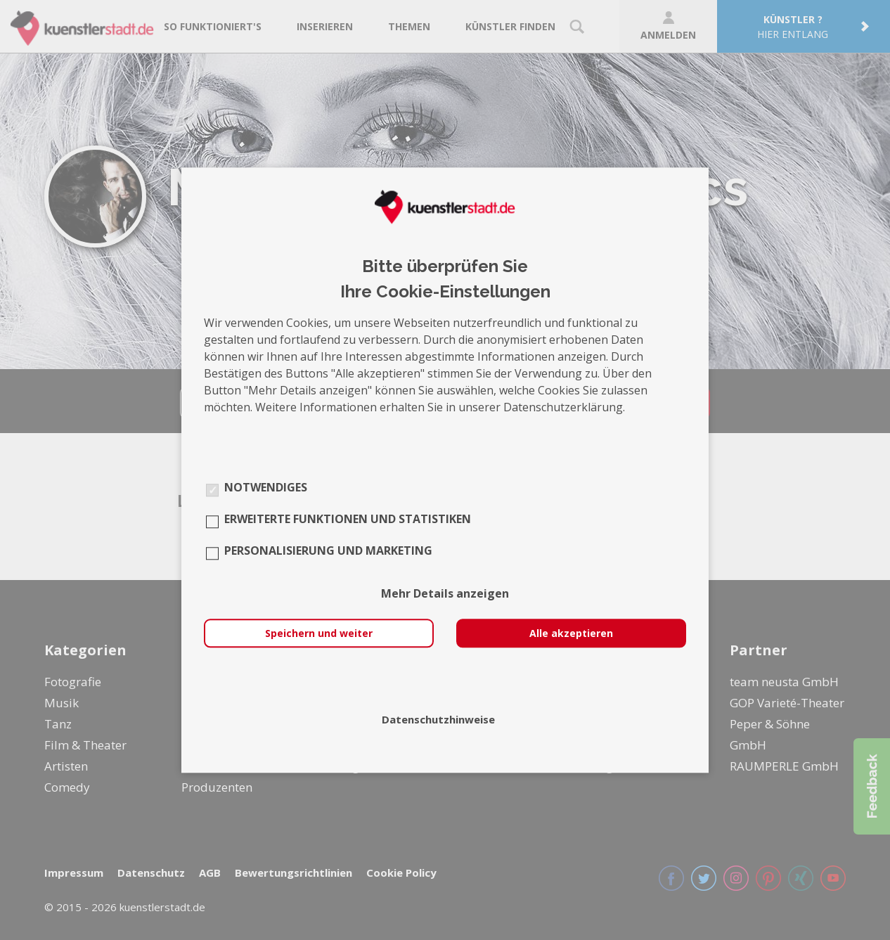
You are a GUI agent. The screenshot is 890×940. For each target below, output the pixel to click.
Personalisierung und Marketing (328, 550)
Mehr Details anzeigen (445, 593)
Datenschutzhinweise (438, 719)
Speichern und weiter (319, 633)
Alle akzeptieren (571, 633)
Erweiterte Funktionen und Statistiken (347, 519)
